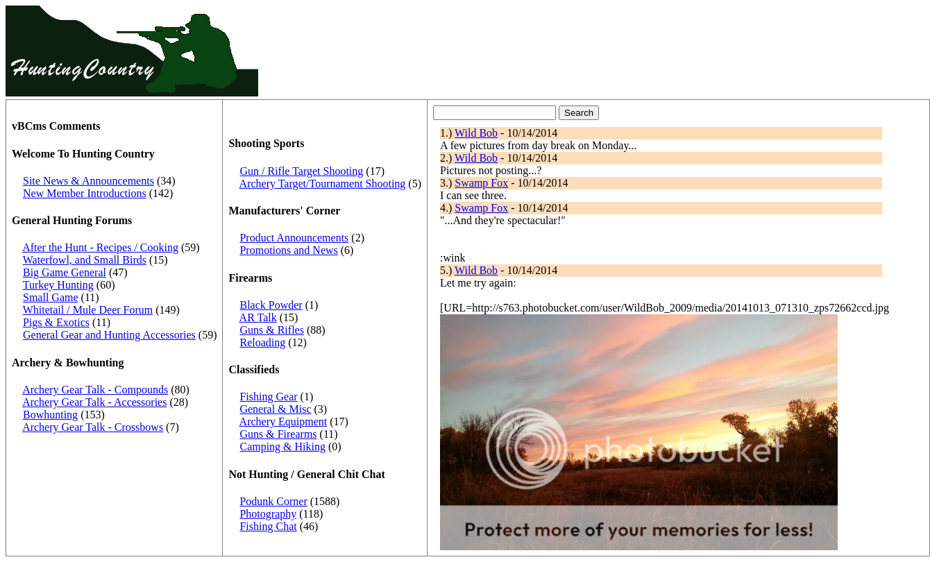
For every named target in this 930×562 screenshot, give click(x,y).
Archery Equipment (283, 421)
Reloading (262, 342)
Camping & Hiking (282, 446)
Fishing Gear (268, 396)
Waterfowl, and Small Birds (84, 260)
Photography (267, 514)
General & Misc (275, 409)
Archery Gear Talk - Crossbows (92, 427)
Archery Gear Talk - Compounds (95, 389)
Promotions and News (288, 250)
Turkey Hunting (58, 285)
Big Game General (64, 272)
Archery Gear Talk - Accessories (94, 402)
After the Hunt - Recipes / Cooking (100, 247)
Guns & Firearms (277, 434)
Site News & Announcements (88, 181)
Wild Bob (476, 133)
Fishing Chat (267, 526)
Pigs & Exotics (56, 322)
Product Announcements (293, 238)
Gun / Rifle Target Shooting (301, 171)
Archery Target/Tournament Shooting (322, 183)
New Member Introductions (84, 193)
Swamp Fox (481, 183)
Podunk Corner (273, 501)
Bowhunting (50, 414)
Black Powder (270, 305)
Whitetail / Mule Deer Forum (88, 310)
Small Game (50, 297)
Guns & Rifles (271, 330)
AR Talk (258, 317)
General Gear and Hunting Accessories (109, 335)
